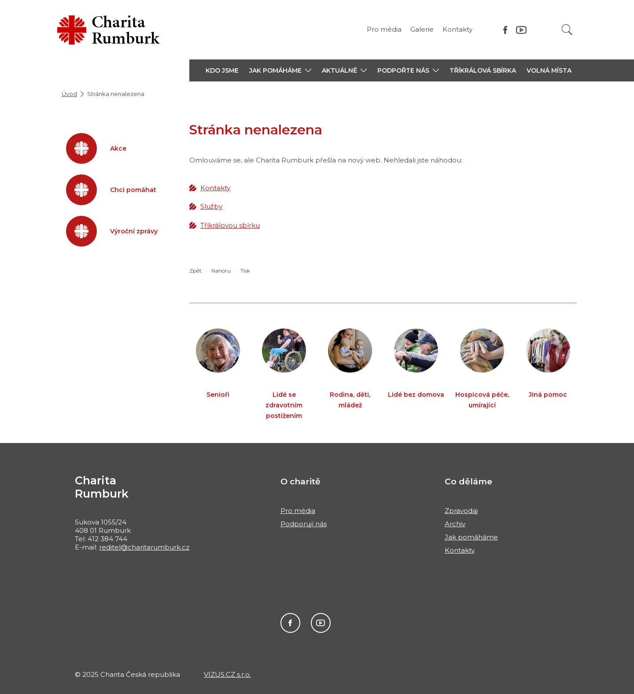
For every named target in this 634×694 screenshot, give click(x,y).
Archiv (455, 524)
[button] (280, 70)
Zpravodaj (461, 510)
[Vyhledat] (567, 30)
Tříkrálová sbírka (483, 70)
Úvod (69, 93)
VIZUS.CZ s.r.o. (227, 674)
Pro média (384, 29)
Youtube (321, 623)
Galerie (422, 29)
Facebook (290, 623)
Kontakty (457, 29)
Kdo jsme (222, 70)
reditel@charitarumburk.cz (144, 547)
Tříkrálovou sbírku (230, 225)
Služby (211, 206)
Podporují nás (303, 524)
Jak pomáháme (471, 537)
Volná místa (549, 70)
